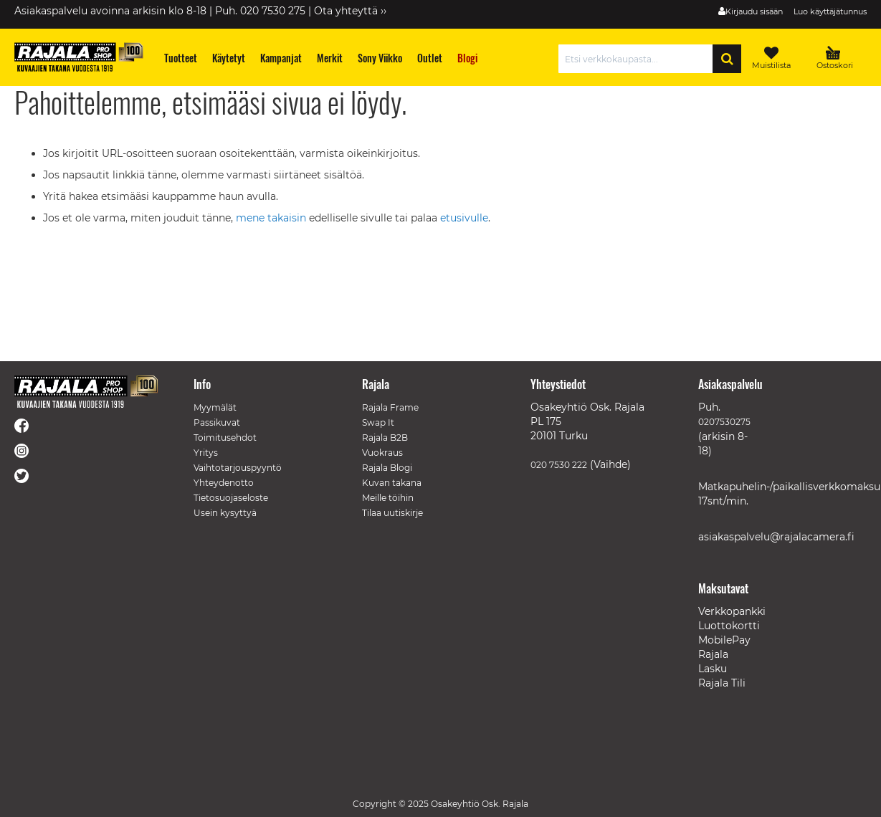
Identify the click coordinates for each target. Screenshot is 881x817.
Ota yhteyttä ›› (350, 10)
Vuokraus (382, 452)
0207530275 (724, 421)
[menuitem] (181, 58)
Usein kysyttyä (225, 512)
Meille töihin (388, 497)
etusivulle (464, 217)
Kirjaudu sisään (754, 11)
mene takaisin (272, 217)
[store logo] (78, 57)
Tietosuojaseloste (231, 497)
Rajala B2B (385, 437)
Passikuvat (217, 422)
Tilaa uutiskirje (392, 512)
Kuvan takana (392, 482)
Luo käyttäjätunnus (830, 11)
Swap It (378, 422)
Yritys (206, 452)
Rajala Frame (390, 407)
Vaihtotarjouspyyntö (238, 467)
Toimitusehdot (225, 437)
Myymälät (215, 407)
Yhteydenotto (224, 482)
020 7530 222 (558, 464)
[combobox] (639, 58)
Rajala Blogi (387, 467)
